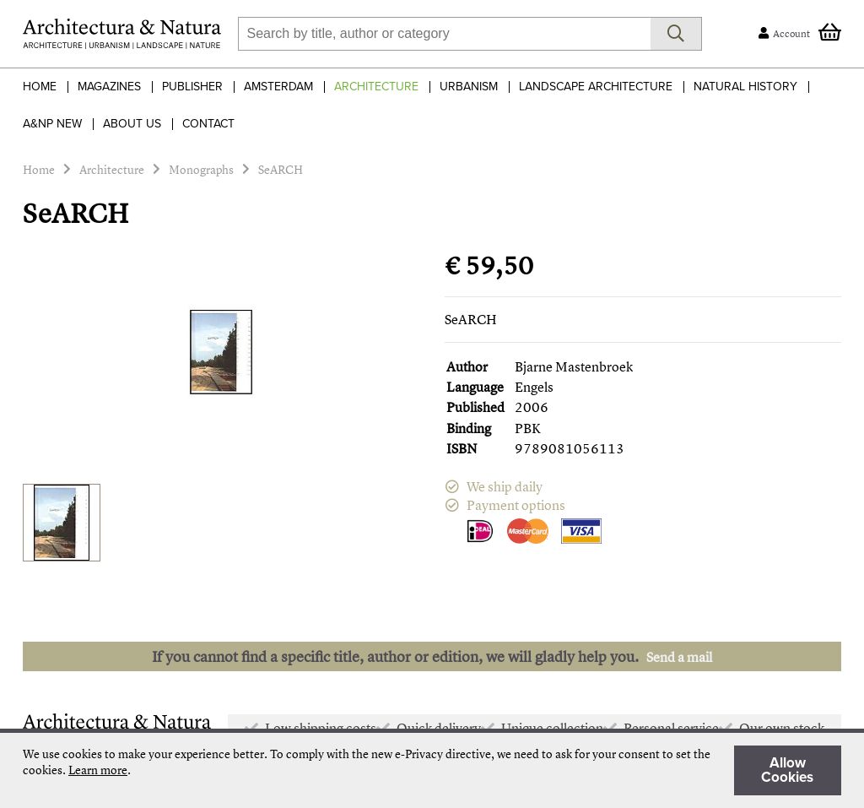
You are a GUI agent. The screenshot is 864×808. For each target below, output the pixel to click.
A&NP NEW (52, 124)
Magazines (109, 86)
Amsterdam (278, 86)
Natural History (745, 86)
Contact (208, 124)
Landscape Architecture (595, 86)
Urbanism (469, 86)
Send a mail (679, 657)
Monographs (201, 169)
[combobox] (444, 34)
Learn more (97, 770)
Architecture (376, 86)
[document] (432, 770)
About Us (132, 124)
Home (40, 86)
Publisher (192, 86)
